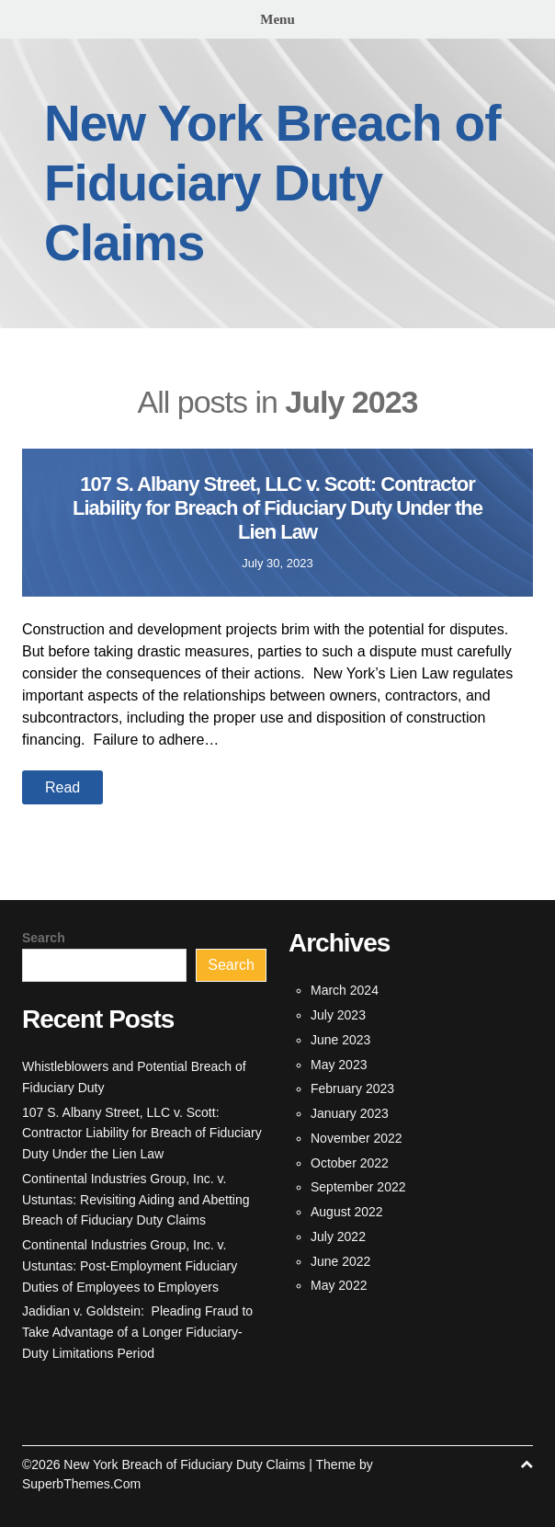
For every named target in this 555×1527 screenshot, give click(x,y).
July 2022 (338, 1236)
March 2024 (345, 990)
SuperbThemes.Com (81, 1483)
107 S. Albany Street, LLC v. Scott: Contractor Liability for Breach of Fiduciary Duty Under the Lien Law (277, 508)
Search (43, 937)
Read (62, 787)
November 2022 (356, 1138)
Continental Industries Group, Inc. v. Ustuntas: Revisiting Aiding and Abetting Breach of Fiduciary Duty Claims (136, 1199)
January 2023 (350, 1113)
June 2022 (340, 1261)
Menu (277, 19)
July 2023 (338, 1015)
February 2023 (352, 1088)
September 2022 (358, 1186)
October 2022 (350, 1163)
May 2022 (339, 1285)
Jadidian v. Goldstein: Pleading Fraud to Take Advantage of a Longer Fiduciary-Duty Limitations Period (137, 1332)
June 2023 (340, 1039)
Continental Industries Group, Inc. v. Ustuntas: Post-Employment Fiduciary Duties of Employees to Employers (129, 1265)
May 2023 (339, 1064)
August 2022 (347, 1211)
